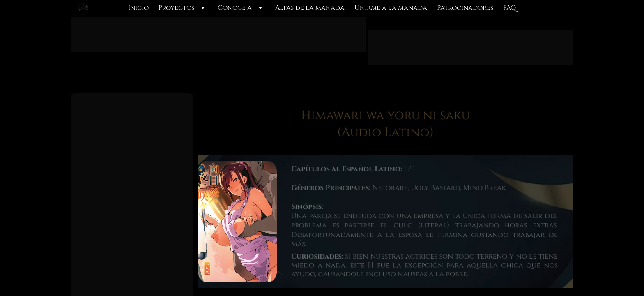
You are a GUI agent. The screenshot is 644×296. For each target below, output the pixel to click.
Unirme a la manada (390, 8)
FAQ (509, 8)
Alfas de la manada (310, 8)
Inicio (138, 8)
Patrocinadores (465, 8)
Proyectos (176, 8)
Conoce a (235, 8)
